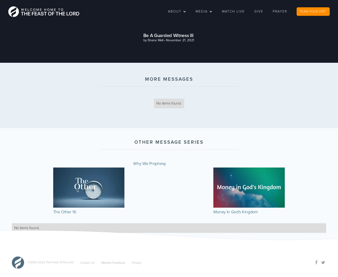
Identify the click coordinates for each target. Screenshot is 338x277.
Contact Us (87, 262)
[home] (43, 11)
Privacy (136, 262)
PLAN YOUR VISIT (313, 11)
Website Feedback (113, 262)
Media (202, 11)
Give (258, 11)
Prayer (280, 11)
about (174, 11)
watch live (233, 11)
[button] (177, 11)
